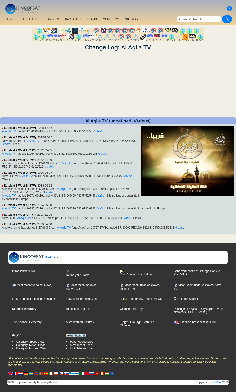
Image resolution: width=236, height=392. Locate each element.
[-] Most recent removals (81, 298)
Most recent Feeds (81, 345)
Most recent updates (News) (32, 285)
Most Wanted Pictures (80, 322)
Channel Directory (131, 309)
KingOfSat (215, 382)
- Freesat (200, 312)
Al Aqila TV (9, 131)
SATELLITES (28, 19)
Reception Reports (77, 309)
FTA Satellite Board (82, 348)
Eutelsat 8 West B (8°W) (20, 128)
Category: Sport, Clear (30, 341)
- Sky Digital (206, 309)
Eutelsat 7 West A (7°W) (20, 150)
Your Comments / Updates (136, 273)
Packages (180, 309)
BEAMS (92, 19)
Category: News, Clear (30, 345)
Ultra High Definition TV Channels (139, 324)
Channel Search (186, 298)
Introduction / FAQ (23, 271)
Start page (33, 257)
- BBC (190, 312)
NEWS (10, 19)
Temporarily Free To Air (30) (141, 298)
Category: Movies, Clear (31, 348)
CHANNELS (51, 19)
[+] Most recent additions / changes (34, 298)
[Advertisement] (118, 84)
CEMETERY (111, 19)
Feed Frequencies (81, 341)
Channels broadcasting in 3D (195, 322)
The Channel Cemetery (27, 322)
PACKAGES (73, 19)
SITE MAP (131, 19)
